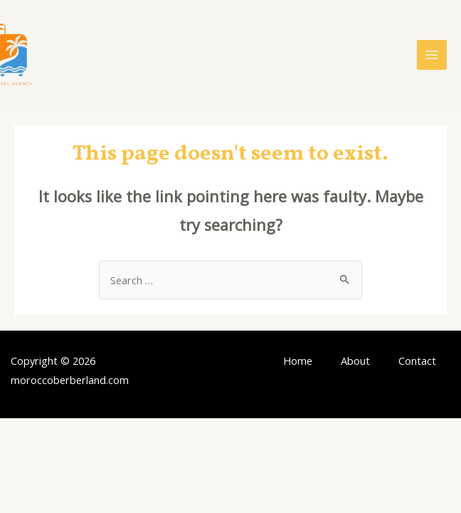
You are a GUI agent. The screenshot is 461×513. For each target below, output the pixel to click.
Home (297, 360)
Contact (417, 360)
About (355, 360)
